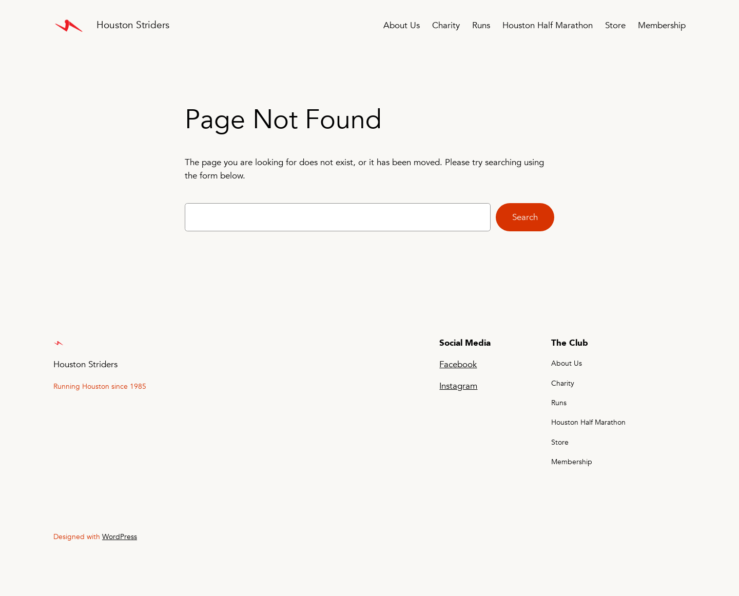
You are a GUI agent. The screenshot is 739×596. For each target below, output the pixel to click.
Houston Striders (132, 25)
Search (525, 217)
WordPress (119, 537)
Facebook (458, 364)
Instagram (458, 386)
